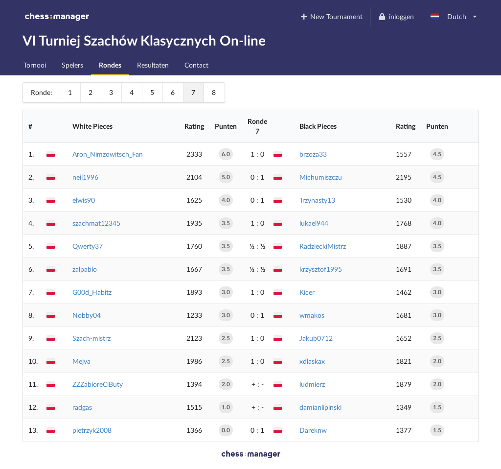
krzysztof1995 (320, 269)
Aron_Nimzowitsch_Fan (107, 154)
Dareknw (313, 430)
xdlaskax (312, 361)
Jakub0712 (316, 338)
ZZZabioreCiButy (97, 384)
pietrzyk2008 (92, 430)
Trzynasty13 (317, 200)
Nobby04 (86, 315)
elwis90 (83, 200)
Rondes (110, 65)
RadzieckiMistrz (322, 246)
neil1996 (85, 177)
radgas (82, 407)
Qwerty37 (87, 246)
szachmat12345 (96, 223)
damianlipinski (320, 407)
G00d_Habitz (92, 292)
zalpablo (84, 269)
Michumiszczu (320, 177)
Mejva (81, 361)
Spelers (72, 65)
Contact (196, 65)
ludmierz (312, 384)
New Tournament (331, 16)
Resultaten (153, 65)
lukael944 (313, 223)
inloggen (396, 16)
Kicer (307, 292)
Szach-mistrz (91, 338)
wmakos (311, 315)
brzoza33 (313, 154)
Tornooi (34, 65)
